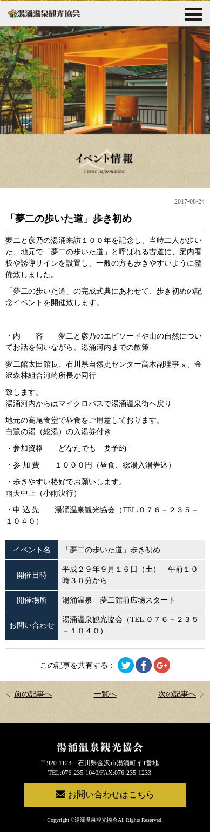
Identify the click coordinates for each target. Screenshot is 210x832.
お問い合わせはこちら (105, 794)
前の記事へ (28, 694)
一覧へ (105, 694)
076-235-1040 (80, 772)
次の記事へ (181, 694)
